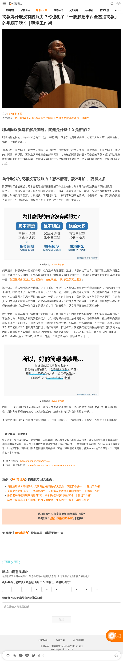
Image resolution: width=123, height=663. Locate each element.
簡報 (16, 562)
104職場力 (18, 479)
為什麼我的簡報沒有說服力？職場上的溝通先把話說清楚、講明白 (52, 118)
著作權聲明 (78, 640)
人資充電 (73, 10)
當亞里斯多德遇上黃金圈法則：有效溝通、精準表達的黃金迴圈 (46, 279)
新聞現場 (104, 10)
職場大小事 (41, 10)
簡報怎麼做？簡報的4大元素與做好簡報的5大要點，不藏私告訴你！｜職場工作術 (53, 486)
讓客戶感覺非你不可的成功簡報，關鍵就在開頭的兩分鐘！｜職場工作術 (48, 499)
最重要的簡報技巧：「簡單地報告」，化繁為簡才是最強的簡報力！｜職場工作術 (53, 491)
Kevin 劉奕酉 (14, 113)
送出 (61, 619)
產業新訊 (9, 10)
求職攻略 (25, 10)
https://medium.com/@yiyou (35, 461)
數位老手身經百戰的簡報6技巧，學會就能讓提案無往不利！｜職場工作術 (49, 495)
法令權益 (88, 10)
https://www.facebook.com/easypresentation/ (51, 465)
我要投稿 (43, 640)
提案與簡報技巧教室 (61, 518)
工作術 (7, 562)
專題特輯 (58, 10)
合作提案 (60, 640)
